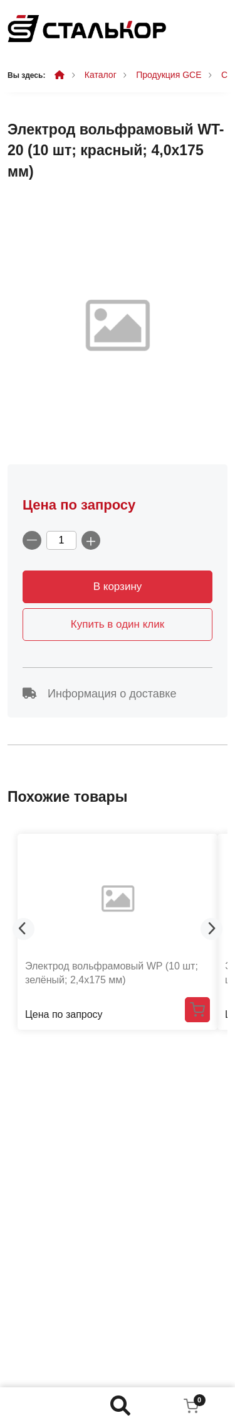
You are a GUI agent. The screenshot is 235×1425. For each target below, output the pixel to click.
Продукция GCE (168, 75)
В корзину (117, 586)
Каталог (101, 75)
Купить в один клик (117, 624)
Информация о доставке (99, 693)
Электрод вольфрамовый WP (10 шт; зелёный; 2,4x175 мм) (111, 973)
